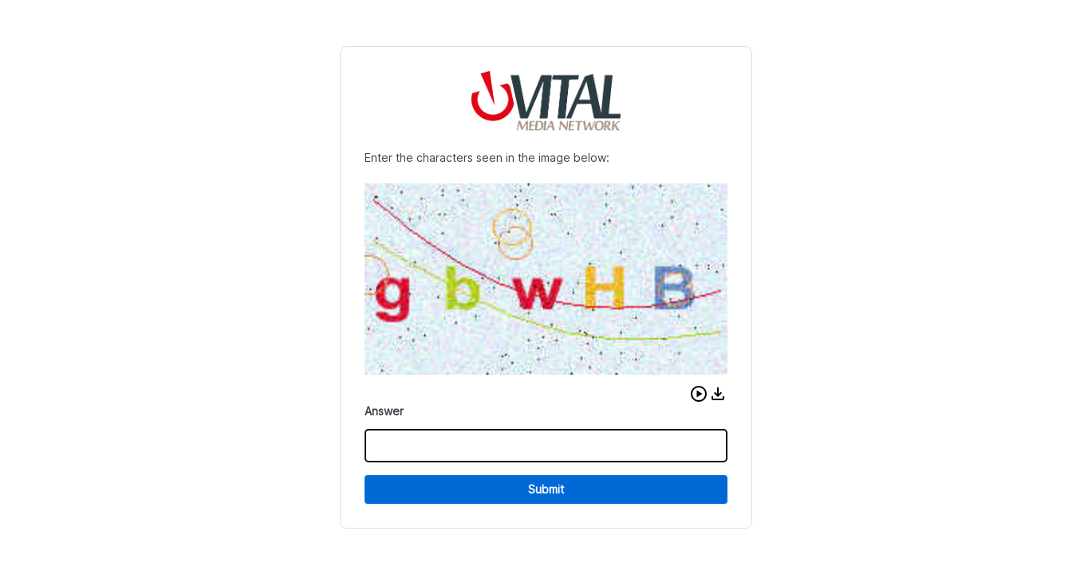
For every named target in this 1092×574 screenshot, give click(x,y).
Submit (546, 489)
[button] (698, 393)
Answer (384, 411)
